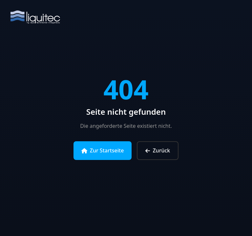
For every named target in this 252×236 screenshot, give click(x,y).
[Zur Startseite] (35, 18)
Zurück (157, 150)
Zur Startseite (102, 150)
